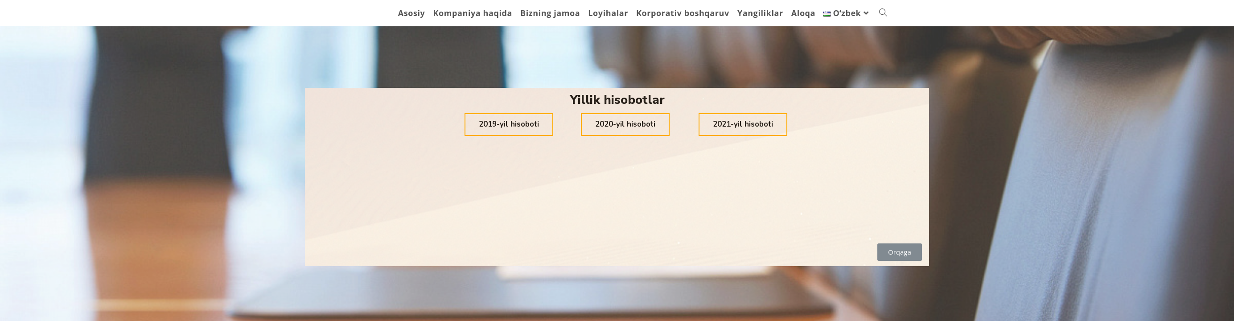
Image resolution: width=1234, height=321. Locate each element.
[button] (509, 124)
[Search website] (883, 13)
